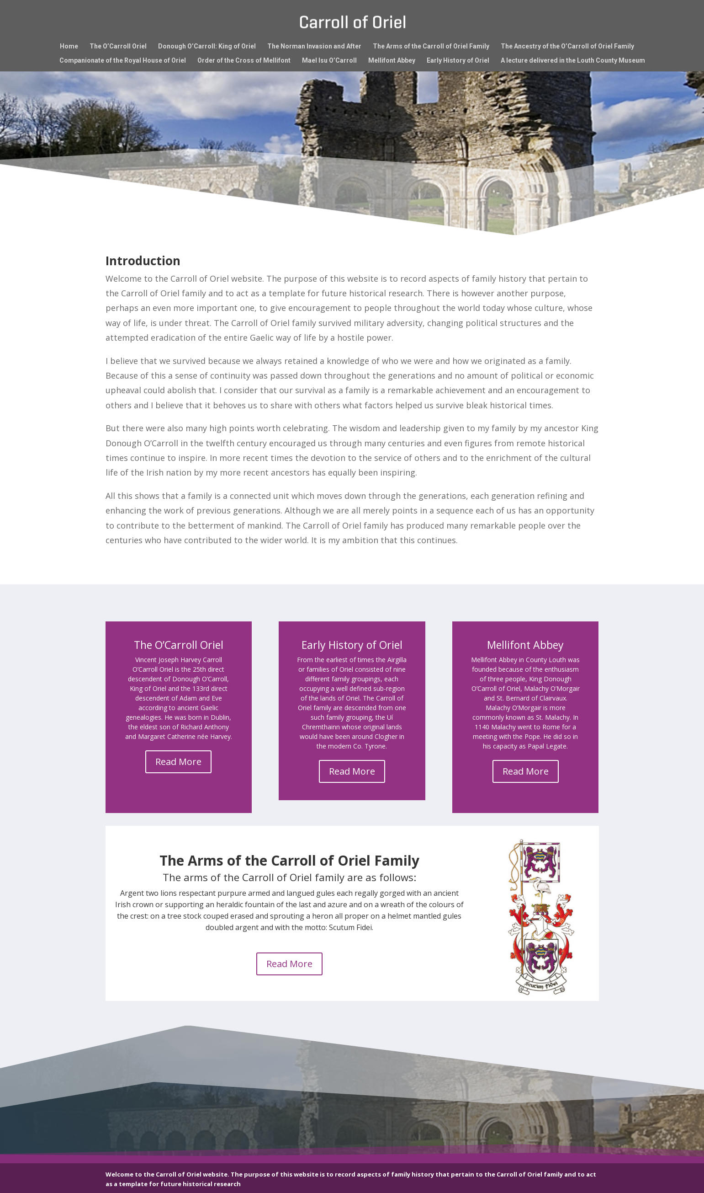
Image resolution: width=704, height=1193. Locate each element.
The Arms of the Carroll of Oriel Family (431, 46)
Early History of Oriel (458, 60)
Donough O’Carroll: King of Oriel (207, 46)
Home (69, 46)
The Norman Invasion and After (314, 46)
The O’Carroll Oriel (118, 46)
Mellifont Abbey (391, 60)
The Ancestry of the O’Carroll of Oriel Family (567, 46)
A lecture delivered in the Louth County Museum (573, 60)
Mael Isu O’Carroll (329, 60)
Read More (178, 761)
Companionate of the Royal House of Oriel (122, 60)
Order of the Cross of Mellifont (244, 60)
